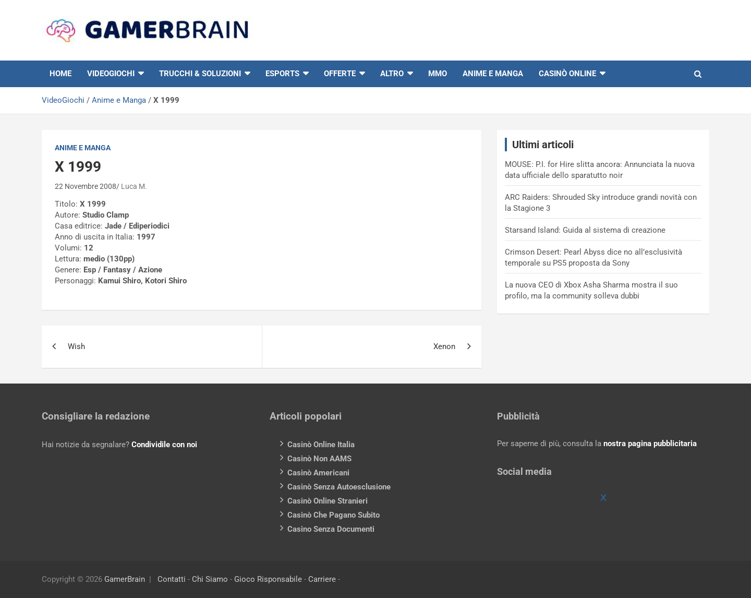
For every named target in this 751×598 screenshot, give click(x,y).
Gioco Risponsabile (268, 579)
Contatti (172, 579)
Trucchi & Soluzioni (200, 73)
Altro (392, 73)
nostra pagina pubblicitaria (650, 443)
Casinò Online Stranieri (327, 501)
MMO (437, 73)
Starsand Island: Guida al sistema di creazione (585, 230)
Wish (76, 346)
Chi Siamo (210, 579)
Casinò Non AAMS (319, 458)
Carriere (322, 579)
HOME (60, 73)
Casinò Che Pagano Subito (333, 515)
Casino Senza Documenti (330, 529)
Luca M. (134, 186)
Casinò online (567, 73)
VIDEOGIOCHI (111, 73)
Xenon (444, 346)
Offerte (340, 73)
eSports (282, 73)
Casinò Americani (318, 472)
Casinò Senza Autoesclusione (339, 487)
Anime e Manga (493, 73)
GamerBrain (124, 579)
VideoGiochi (63, 100)
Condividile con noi (164, 444)
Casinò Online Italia (321, 444)
